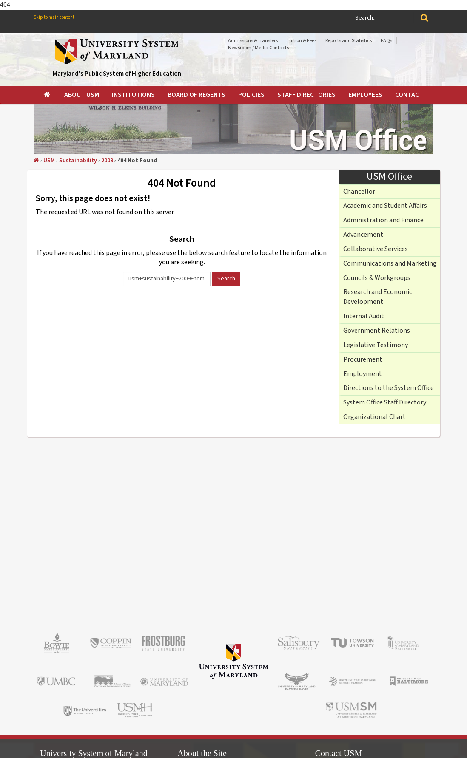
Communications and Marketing (390, 263)
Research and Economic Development (377, 296)
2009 (107, 160)
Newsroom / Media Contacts (258, 47)
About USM (81, 94)
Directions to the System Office (388, 388)
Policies (251, 94)
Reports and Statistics (348, 40)
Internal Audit (363, 316)
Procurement (362, 359)
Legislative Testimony (375, 345)
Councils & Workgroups (376, 278)
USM (49, 160)
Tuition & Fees (301, 40)
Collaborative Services (375, 249)
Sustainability (78, 160)
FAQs (386, 40)
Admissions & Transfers (253, 40)
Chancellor (359, 191)
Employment (362, 374)
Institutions (133, 94)
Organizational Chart (374, 416)
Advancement (363, 234)
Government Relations (376, 330)
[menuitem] (47, 95)
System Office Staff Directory (384, 402)
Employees (365, 94)
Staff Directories (306, 94)
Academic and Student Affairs (385, 205)
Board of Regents (196, 94)
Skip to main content (54, 17)
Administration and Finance (383, 220)
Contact (409, 94)
